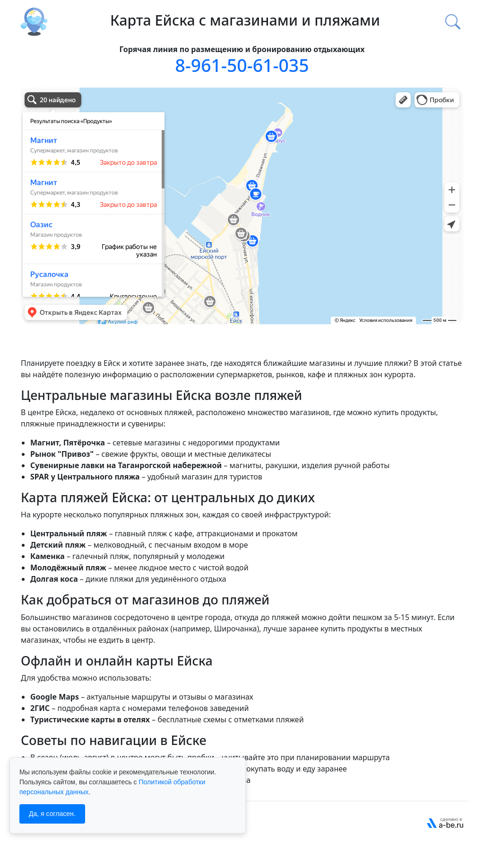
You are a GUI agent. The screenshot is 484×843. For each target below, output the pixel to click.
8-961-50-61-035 (242, 65)
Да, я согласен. (52, 813)
